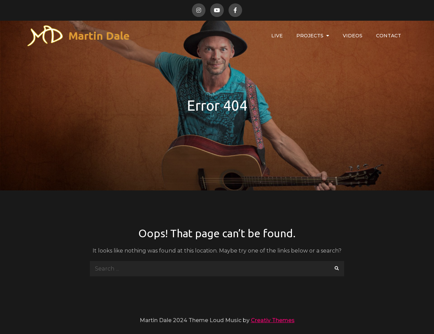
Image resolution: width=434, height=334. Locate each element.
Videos (352, 36)
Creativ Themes (273, 320)
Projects (309, 36)
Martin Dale (99, 36)
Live (277, 36)
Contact (388, 36)
